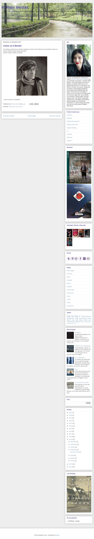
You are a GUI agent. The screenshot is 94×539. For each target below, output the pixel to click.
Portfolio (69, 286)
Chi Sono (69, 273)
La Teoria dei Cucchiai (81, 382)
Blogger (57, 535)
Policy (68, 302)
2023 (70, 418)
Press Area (70, 293)
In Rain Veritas (15, 7)
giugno (72, 458)
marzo (72, 461)
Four (76, 369)
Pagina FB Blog (71, 128)
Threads (69, 134)
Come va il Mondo (75, 452)
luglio (72, 455)
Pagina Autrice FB (72, 124)
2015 (70, 439)
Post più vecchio (55, 116)
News (68, 277)
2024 (70, 415)
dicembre (73, 441)
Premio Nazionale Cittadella (79, 79)
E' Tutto (82, 316)
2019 (70, 428)
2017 (70, 434)
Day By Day (70, 290)
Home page (32, 116)
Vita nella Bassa (77, 320)
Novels (69, 320)
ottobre (72, 447)
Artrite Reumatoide (80, 318)
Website (69, 118)
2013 (70, 467)
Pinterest (69, 137)
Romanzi (74, 323)
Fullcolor (77, 321)
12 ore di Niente (80, 357)
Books (69, 283)
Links (68, 296)
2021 (70, 423)
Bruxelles (78, 332)
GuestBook (70, 306)
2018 (70, 431)
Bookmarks (12, 106)
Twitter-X (69, 140)
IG (67, 131)
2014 (70, 464)
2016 (70, 436)
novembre (73, 444)
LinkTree (69, 115)
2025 (70, 412)
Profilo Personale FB (73, 121)
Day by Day (19, 106)
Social (68, 299)
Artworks (69, 280)
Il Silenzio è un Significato (83, 346)
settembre (73, 449)
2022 (70, 420)
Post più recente (8, 116)
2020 (70, 426)
